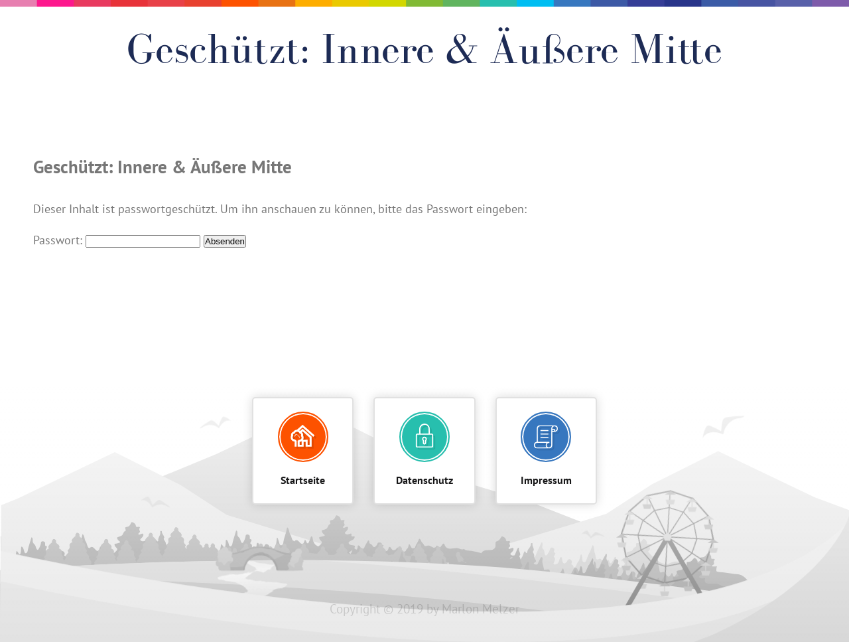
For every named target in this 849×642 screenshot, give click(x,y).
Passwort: (116, 240)
